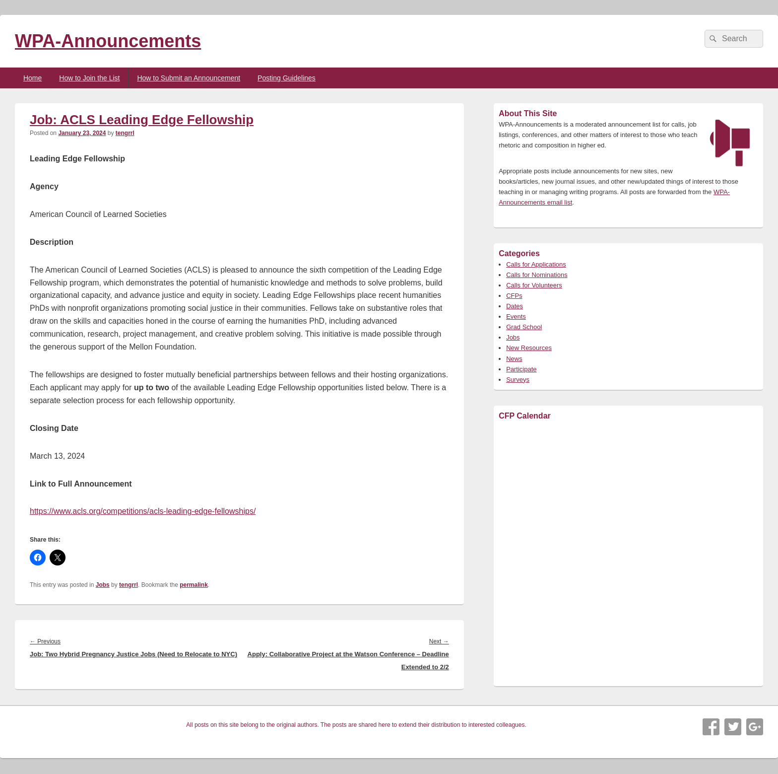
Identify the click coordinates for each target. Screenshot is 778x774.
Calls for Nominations (537, 275)
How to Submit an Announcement (188, 78)
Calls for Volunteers (534, 285)
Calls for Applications (536, 264)
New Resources (529, 348)
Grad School (524, 327)
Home (32, 78)
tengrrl (125, 133)
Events (516, 316)
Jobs (103, 584)
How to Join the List (89, 78)
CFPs (514, 295)
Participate (521, 369)
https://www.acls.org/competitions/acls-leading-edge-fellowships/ (143, 511)
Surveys (517, 379)
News (514, 358)
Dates (514, 306)
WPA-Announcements (108, 41)
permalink (194, 584)
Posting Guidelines (287, 78)
